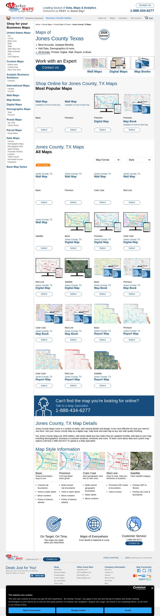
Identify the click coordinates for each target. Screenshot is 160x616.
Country (11, 91)
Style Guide (58, 583)
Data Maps (13, 138)
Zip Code (11, 123)
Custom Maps (15, 61)
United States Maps (19, 32)
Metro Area (12, 41)
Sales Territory (13, 149)
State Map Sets (14, 49)
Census (11, 141)
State (10, 46)
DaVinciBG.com (83, 575)
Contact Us (145, 5)
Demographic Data (15, 146)
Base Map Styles (17, 166)
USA (9, 54)
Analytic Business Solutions (18, 76)
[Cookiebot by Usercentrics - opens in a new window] (132, 588)
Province (11, 115)
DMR (10, 44)
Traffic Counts (13, 157)
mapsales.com (82, 569)
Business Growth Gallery (59, 18)
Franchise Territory (15, 152)
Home (38, 24)
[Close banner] (152, 588)
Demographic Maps (19, 109)
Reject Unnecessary (31, 610)
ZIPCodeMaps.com (84, 572)
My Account (136, 18)
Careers (108, 575)
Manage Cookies (80, 610)
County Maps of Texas (62, 24)
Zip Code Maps (60, 580)
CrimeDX (11, 81)
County (10, 38)
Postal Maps (14, 119)
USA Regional (13, 57)
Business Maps (60, 572)
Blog (106, 583)
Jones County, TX (73, 239)
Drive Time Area (14, 70)
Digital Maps (14, 104)
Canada (11, 89)
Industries (123, 18)
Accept (128, 610)
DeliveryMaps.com (84, 578)
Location (11, 154)
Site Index (108, 580)
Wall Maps (13, 95)
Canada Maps (59, 575)
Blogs (112, 18)
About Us (102, 18)
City (9, 36)
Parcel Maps (14, 130)
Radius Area (13, 65)
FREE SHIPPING (111, 558)
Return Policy (110, 578)
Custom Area (13, 67)
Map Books (14, 99)
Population (12, 162)
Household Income (15, 159)
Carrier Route (13, 125)
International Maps (18, 85)
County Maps (47, 24)
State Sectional (14, 51)
